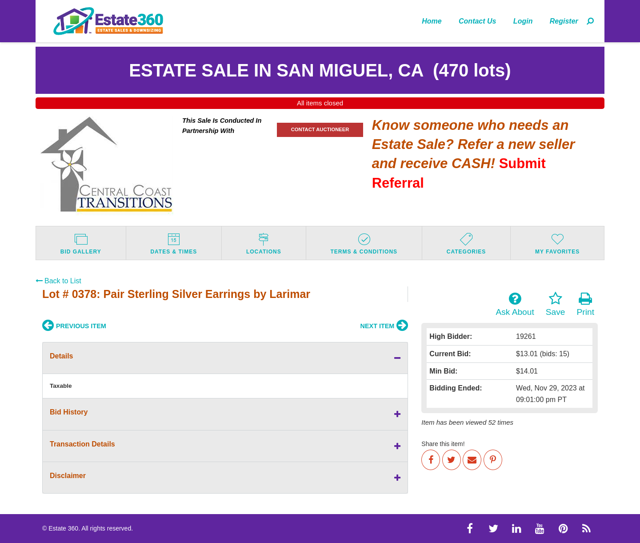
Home (431, 21)
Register (564, 21)
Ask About (515, 304)
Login (523, 21)
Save (555, 304)
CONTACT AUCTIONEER (320, 129)
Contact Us (477, 21)
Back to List (58, 281)
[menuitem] (431, 20)
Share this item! (442, 443)
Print (585, 304)
